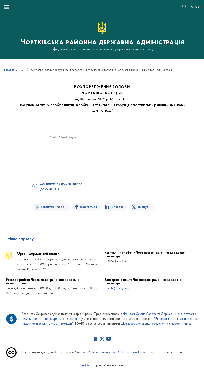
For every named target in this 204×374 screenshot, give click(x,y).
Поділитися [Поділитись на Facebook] (88, 207)
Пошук (193, 7)
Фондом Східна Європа (140, 314)
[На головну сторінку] (102, 36)
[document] (63, 152)
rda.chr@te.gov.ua (117, 288)
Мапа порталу (20, 239)
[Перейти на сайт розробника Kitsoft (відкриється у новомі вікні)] (87, 365)
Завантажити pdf (53, 207)
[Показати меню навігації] (7, 7)
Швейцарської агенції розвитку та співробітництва (156, 323)
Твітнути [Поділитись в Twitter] (143, 207)
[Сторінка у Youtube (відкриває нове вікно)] (108, 338)
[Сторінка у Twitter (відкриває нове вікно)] (102, 338)
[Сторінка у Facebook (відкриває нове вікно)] (95, 338)
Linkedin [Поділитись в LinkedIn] (117, 207)
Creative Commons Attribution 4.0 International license (112, 352)
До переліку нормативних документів (61, 186)
